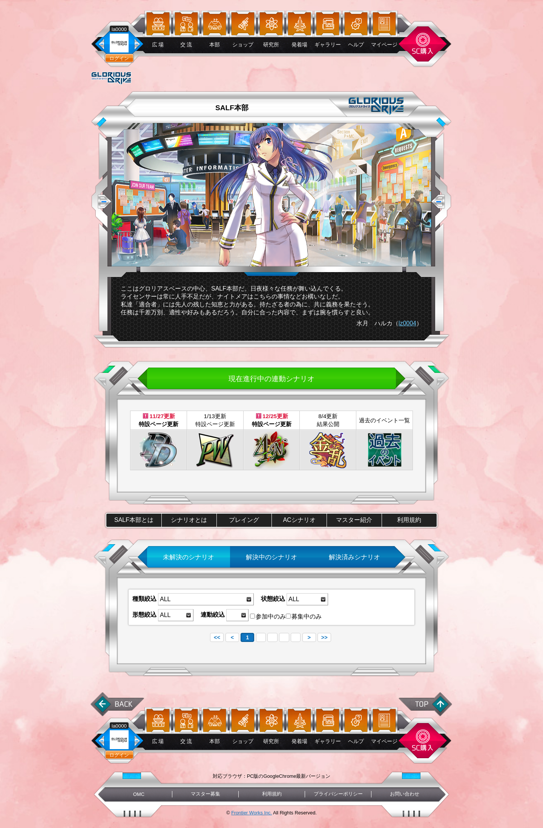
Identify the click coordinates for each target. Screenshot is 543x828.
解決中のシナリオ (271, 557)
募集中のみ (304, 616)
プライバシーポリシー (338, 794)
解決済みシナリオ (354, 557)
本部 (214, 45)
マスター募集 (205, 794)
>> (324, 637)
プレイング (244, 520)
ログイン (119, 58)
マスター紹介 (354, 520)
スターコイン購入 (423, 44)
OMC (138, 794)
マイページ (384, 45)
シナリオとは (189, 520)
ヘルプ (356, 45)
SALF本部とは (133, 520)
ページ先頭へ (425, 704)
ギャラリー (327, 45)
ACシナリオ (299, 520)
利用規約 (409, 520)
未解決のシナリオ (188, 557)
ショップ (242, 45)
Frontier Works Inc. (251, 813)
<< (217, 637)
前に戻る (117, 704)
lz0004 (407, 323)
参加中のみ (268, 616)
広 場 (158, 45)
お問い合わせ (404, 794)
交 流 (186, 45)
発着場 (299, 45)
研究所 (271, 45)
